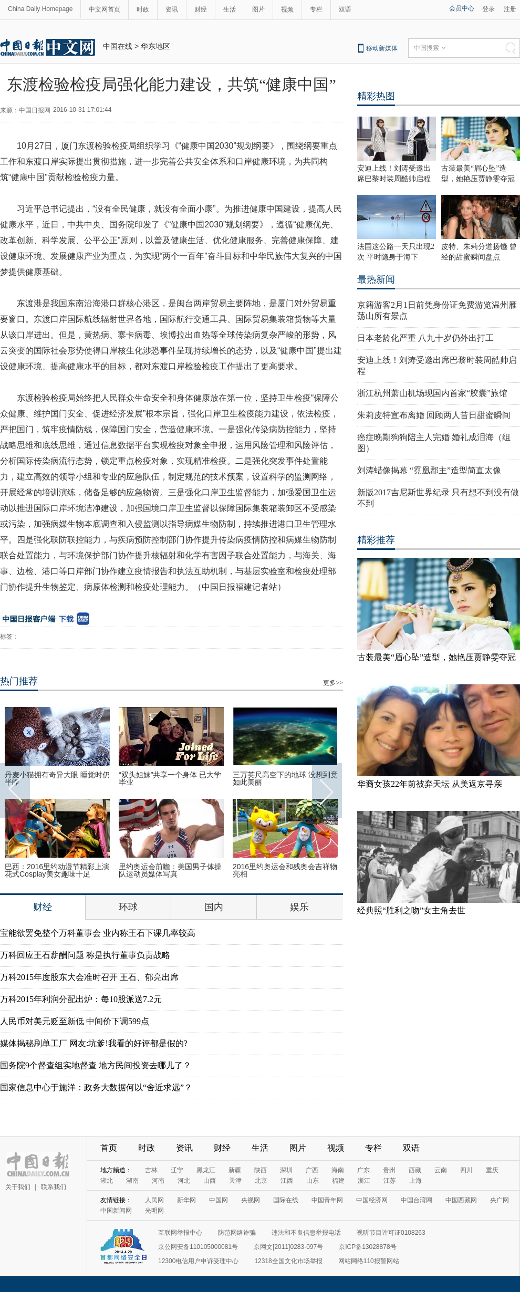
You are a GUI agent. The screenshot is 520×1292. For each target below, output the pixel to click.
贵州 (389, 1170)
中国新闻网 (116, 1210)
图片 (258, 9)
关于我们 (17, 1187)
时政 (143, 9)
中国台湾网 (416, 1200)
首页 (108, 1147)
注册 (510, 9)
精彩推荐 (376, 540)
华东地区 (155, 46)
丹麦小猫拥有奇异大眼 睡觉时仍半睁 (57, 778)
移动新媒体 (382, 48)
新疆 (234, 1170)
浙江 (364, 1180)
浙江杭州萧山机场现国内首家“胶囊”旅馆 (432, 393)
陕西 (260, 1170)
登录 (488, 9)
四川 (466, 1170)
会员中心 (461, 8)
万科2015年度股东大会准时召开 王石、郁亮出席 (89, 977)
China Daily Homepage (40, 9)
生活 (229, 9)
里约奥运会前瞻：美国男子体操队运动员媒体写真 (170, 870)
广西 (312, 1170)
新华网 (186, 1200)
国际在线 (285, 1200)
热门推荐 (19, 681)
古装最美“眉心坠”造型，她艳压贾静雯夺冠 (436, 657)
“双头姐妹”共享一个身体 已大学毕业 (170, 778)
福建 (338, 1180)
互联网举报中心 (180, 1232)
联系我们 (53, 1187)
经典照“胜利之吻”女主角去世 (411, 910)
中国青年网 (327, 1200)
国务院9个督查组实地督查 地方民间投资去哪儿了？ (95, 1065)
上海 (415, 1180)
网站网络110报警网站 (368, 1261)
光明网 (154, 1210)
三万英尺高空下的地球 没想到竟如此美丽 (285, 778)
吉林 (151, 1170)
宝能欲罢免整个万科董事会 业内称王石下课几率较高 (97, 933)
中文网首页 (104, 9)
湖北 (106, 1180)
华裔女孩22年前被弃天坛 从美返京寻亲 (429, 783)
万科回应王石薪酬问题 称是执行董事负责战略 (85, 955)
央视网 (250, 1200)
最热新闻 (376, 279)
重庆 (492, 1170)
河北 (184, 1180)
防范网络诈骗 (237, 1232)
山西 (209, 1180)
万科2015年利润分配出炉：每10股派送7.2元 (81, 999)
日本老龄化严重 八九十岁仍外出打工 (425, 338)
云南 (440, 1170)
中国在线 (117, 46)
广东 (363, 1170)
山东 (312, 1180)
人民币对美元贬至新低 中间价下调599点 (74, 1021)
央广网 (499, 1200)
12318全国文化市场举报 (288, 1261)
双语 (345, 9)
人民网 (154, 1200)
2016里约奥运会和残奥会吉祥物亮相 (285, 870)
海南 (337, 1170)
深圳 (286, 1170)
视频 (287, 9)
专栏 (316, 9)
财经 (200, 9)
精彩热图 (376, 96)
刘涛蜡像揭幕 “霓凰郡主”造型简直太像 (429, 470)
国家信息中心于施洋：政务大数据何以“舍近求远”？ (96, 1087)
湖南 (132, 1180)
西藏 (415, 1170)
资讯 (171, 9)
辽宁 (177, 1170)
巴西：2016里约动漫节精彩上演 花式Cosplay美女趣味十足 (57, 870)
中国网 (218, 1200)
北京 (261, 1180)
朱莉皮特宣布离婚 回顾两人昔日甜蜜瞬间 (434, 415)
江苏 (389, 1180)
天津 (235, 1180)
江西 (286, 1180)
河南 (158, 1180)
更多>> (333, 682)
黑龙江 (205, 1170)
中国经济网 (372, 1200)
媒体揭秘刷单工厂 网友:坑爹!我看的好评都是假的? (94, 1043)
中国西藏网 (461, 1200)
